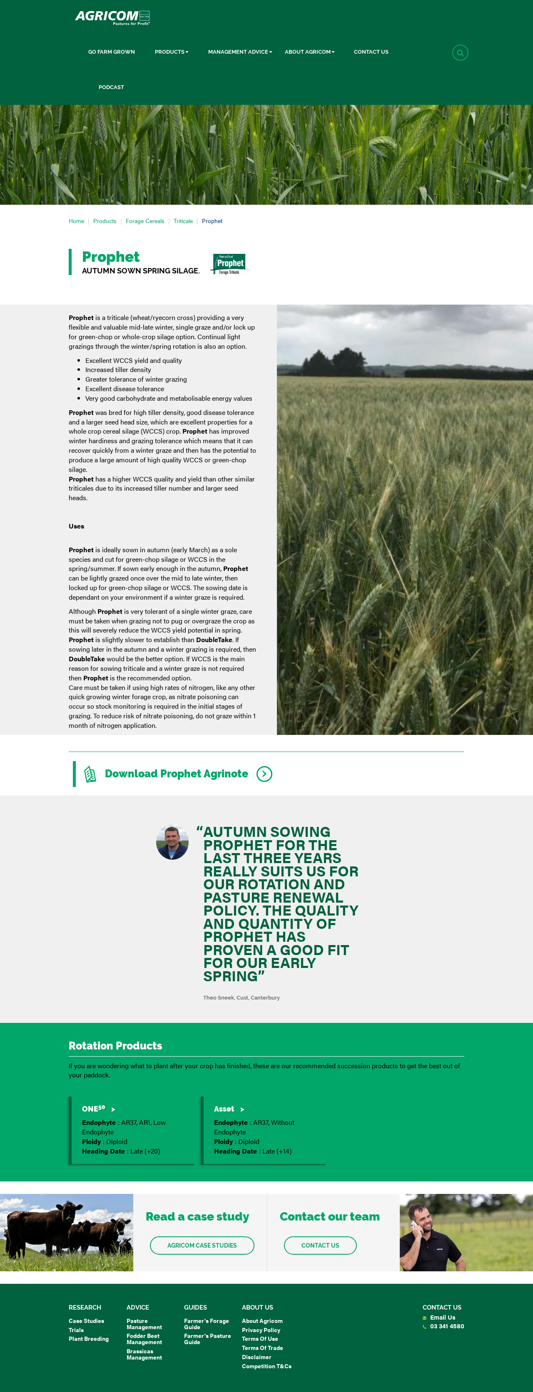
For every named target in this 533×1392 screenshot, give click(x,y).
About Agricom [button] (310, 52)
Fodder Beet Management (144, 1338)
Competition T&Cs (266, 1366)
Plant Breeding (89, 1338)
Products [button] (172, 52)
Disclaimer (256, 1356)
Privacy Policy (261, 1329)
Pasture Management (144, 1323)
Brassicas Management (144, 1354)
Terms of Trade (262, 1347)
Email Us (439, 1317)
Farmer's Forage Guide (206, 1323)
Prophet (212, 220)
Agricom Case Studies (202, 1245)
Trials (76, 1329)
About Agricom (262, 1320)
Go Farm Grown (111, 52)
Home (76, 220)
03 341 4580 (443, 1325)
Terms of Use (260, 1338)
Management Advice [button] (240, 52)
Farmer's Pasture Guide (207, 1338)
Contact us (320, 1245)
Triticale (183, 220)
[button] (460, 52)
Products (105, 220)
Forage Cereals (145, 220)
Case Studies (86, 1320)
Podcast (111, 87)
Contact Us (371, 52)
